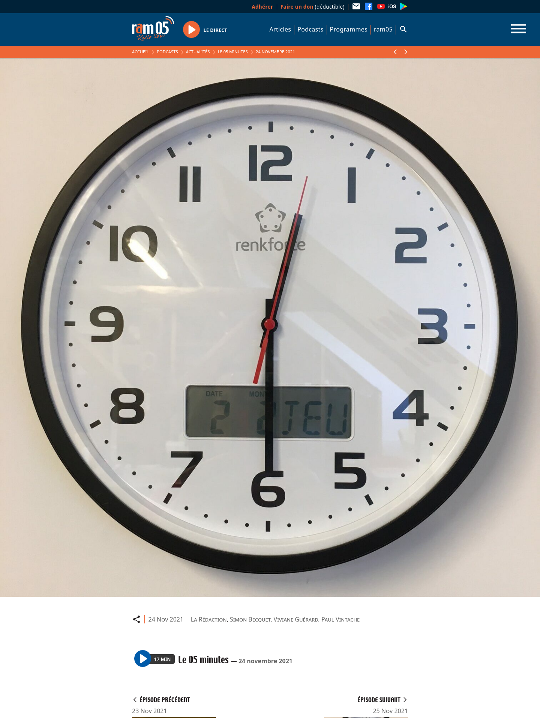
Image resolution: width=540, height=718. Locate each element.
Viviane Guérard (296, 619)
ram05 (383, 29)
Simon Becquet (250, 619)
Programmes (349, 29)
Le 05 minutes (233, 51)
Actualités (198, 51)
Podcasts (310, 29)
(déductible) (312, 6)
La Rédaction (209, 619)
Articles (280, 29)
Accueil (140, 51)
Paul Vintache (340, 619)
